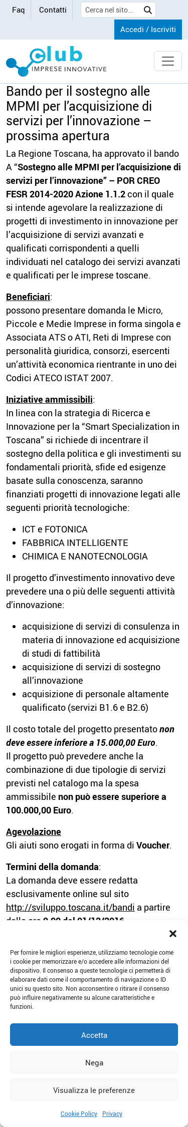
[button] (173, 933)
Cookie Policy (79, 1113)
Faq (18, 10)
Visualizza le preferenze (94, 1090)
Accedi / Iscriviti (148, 29)
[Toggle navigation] (168, 61)
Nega (94, 1062)
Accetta (94, 1035)
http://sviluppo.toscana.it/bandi (70, 907)
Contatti (53, 10)
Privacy (112, 1113)
